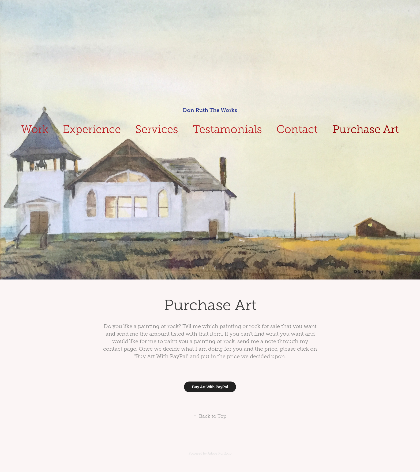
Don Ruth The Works (210, 110)
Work (34, 129)
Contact (297, 129)
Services (156, 129)
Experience (92, 129)
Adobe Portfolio (219, 453)
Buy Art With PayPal (210, 387)
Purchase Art (365, 129)
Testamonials (227, 129)
